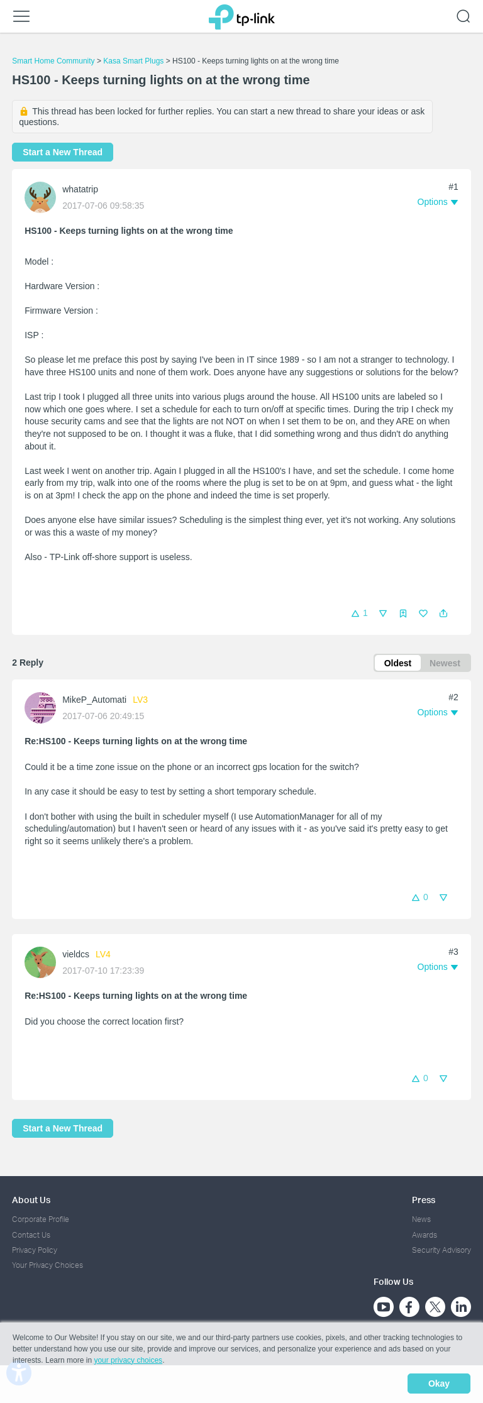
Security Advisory (441, 1250)
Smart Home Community (53, 61)
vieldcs (75, 955)
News (421, 1219)
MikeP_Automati (94, 700)
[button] (443, 613)
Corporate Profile (40, 1219)
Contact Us (31, 1235)
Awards (424, 1235)
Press (423, 1199)
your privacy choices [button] (128, 1361)
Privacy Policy (34, 1250)
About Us (31, 1199)
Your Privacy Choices (47, 1265)
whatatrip (80, 189)
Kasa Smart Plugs (133, 61)
